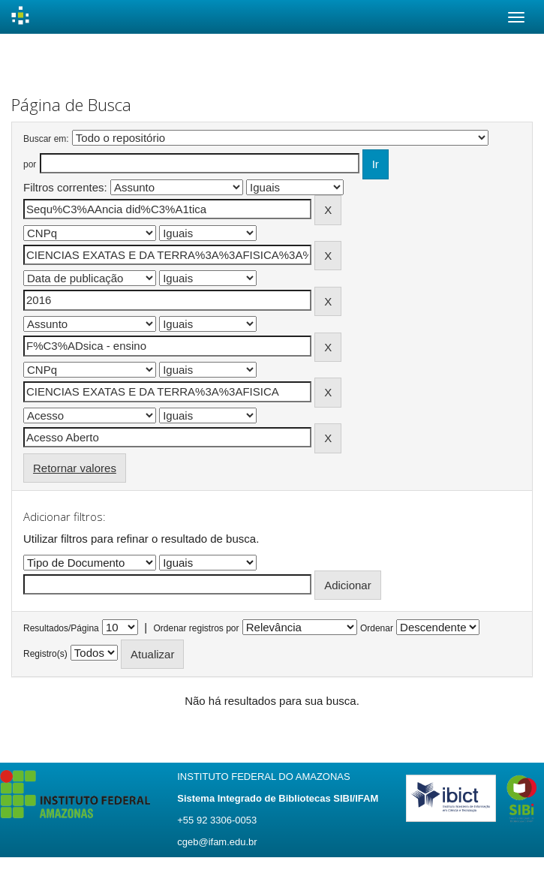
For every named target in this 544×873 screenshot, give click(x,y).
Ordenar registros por (196, 628)
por (29, 164)
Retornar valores (74, 468)
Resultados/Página (61, 628)
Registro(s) (45, 654)
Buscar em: (46, 139)
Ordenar (376, 628)
